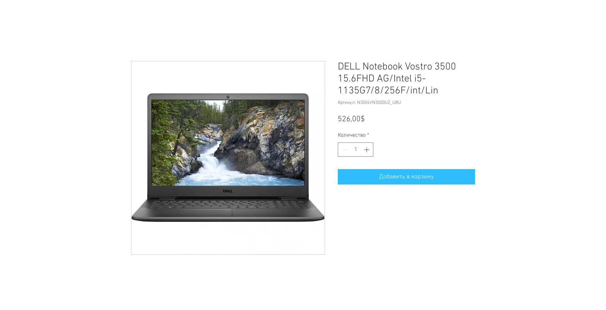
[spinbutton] (356, 149)
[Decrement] (344, 149)
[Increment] (367, 149)
